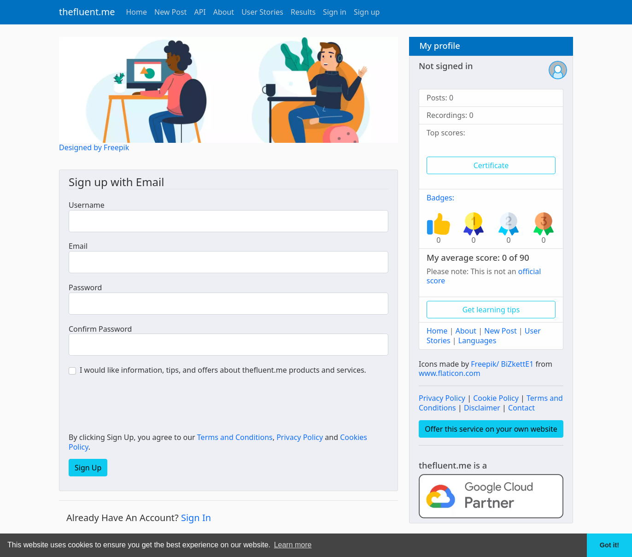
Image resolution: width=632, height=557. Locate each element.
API (199, 12)
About (223, 12)
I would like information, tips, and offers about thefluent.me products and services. (223, 370)
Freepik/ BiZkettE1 (502, 364)
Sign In (196, 517)
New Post (170, 12)
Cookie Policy (496, 398)
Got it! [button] (609, 545)
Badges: (440, 198)
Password (85, 288)
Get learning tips (491, 310)
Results (303, 12)
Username (87, 205)
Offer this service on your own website (491, 429)
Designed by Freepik (94, 147)
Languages (477, 340)
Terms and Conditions (235, 437)
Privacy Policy (299, 437)
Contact (521, 408)
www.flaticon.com (449, 373)
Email (78, 246)
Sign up (367, 12)
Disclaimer (482, 408)
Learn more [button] (293, 545)
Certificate (491, 165)
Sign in (334, 12)
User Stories (262, 12)
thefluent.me (87, 12)
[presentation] (139, 405)
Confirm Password (100, 329)
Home (136, 12)
